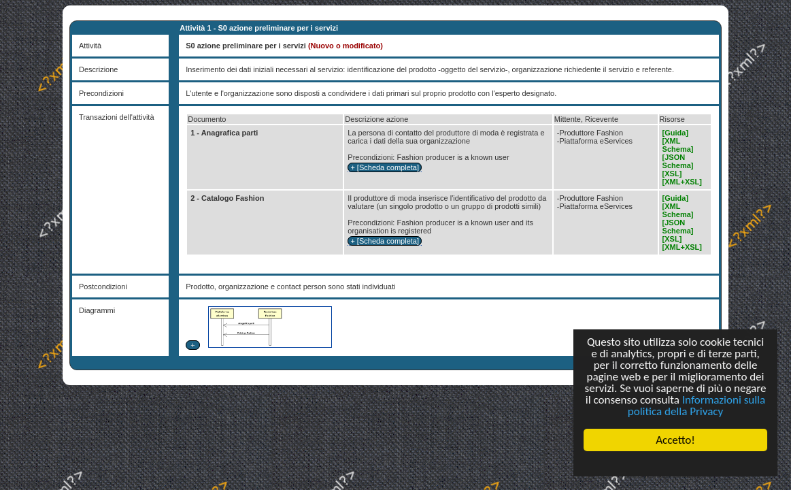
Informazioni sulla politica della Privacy (696, 406)
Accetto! (675, 440)
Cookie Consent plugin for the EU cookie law (675, 463)
